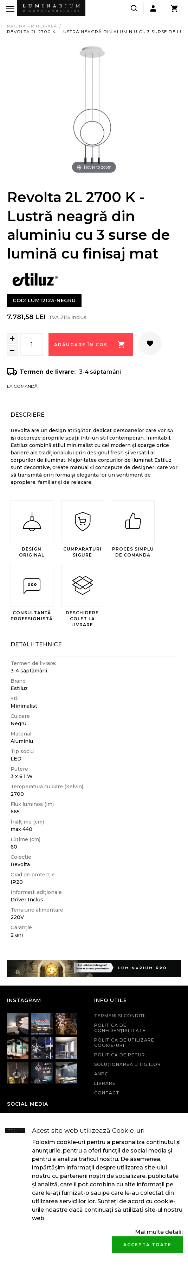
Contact (106, 1092)
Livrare (105, 1083)
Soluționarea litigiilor (127, 1064)
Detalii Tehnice (36, 644)
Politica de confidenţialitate (120, 1028)
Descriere (28, 414)
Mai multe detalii (159, 1232)
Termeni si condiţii (120, 1015)
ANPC (101, 1073)
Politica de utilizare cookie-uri (124, 1042)
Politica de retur (119, 1054)
